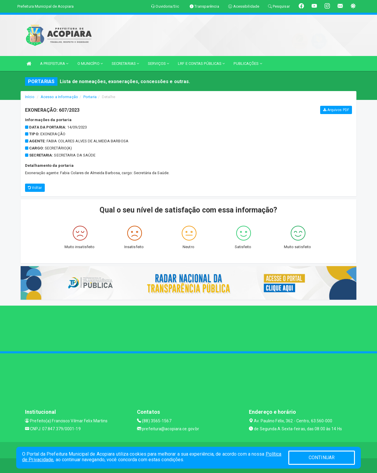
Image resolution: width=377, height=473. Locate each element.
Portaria (90, 97)
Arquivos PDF (336, 110)
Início (29, 97)
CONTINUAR (322, 457)
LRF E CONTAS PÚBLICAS (201, 63)
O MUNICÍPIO (90, 63)
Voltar (35, 188)
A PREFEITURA (54, 63)
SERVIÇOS (158, 63)
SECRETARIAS (125, 63)
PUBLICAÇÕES (248, 63)
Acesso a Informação (59, 97)
